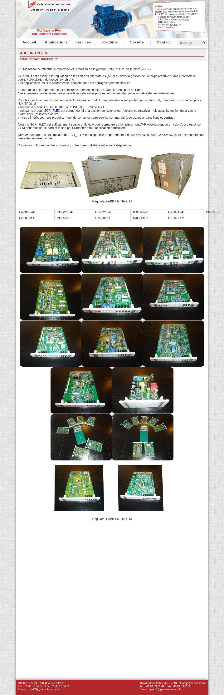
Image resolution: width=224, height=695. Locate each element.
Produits (110, 42)
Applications (56, 42)
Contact (164, 42)
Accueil (29, 42)
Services (83, 42)
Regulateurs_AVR (50, 58)
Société (137, 42)
